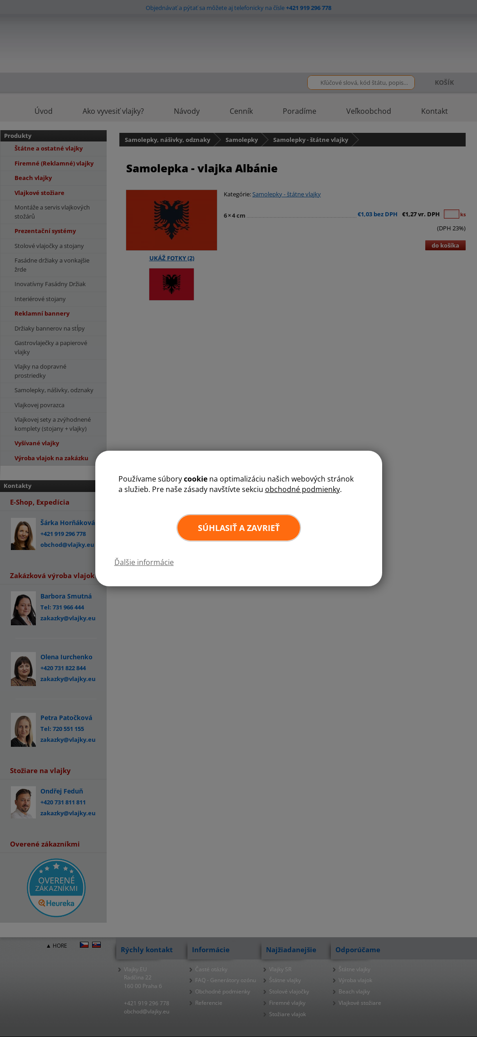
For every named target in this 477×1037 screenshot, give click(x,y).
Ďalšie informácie (144, 562)
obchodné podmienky (302, 489)
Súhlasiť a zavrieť (239, 527)
